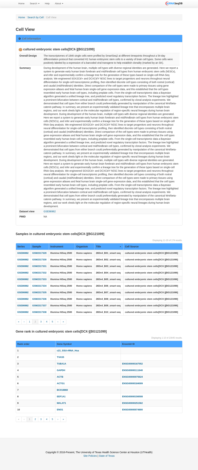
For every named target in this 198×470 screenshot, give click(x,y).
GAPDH (61, 370)
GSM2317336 (39, 299)
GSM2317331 (39, 266)
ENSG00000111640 (132, 370)
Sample (36, 246)
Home (21, 3)
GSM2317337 (39, 305)
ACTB (60, 376)
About (59, 3)
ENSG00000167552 (132, 363)
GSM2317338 (39, 312)
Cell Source (132, 246)
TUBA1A (61, 363)
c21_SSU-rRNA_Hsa (68, 350)
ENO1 (60, 409)
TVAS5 (60, 357)
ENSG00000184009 (132, 383)
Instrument (56, 246)
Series (21, 246)
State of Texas (107, 455)
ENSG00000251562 (132, 403)
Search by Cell (35, 17)
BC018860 (62, 390)
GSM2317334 (39, 285)
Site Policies (90, 455)
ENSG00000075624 (132, 376)
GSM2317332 (39, 272)
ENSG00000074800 (132, 409)
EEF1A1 (61, 396)
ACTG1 (61, 383)
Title (108, 246)
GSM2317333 (39, 279)
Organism (82, 246)
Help (47, 3)
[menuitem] (21, 3)
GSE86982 (50, 211)
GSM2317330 (39, 259)
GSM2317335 (39, 292)
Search (35, 3)
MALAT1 (61, 403)
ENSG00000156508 (132, 396)
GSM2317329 (39, 253)
